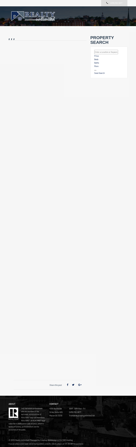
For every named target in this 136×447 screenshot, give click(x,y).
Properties (74, 13)
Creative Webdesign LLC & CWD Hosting (56, 436)
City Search (90, 13)
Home (61, 13)
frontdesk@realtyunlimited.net (78, 411)
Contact (63, 17)
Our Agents (106, 13)
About (119, 13)
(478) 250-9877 (75, 408)
